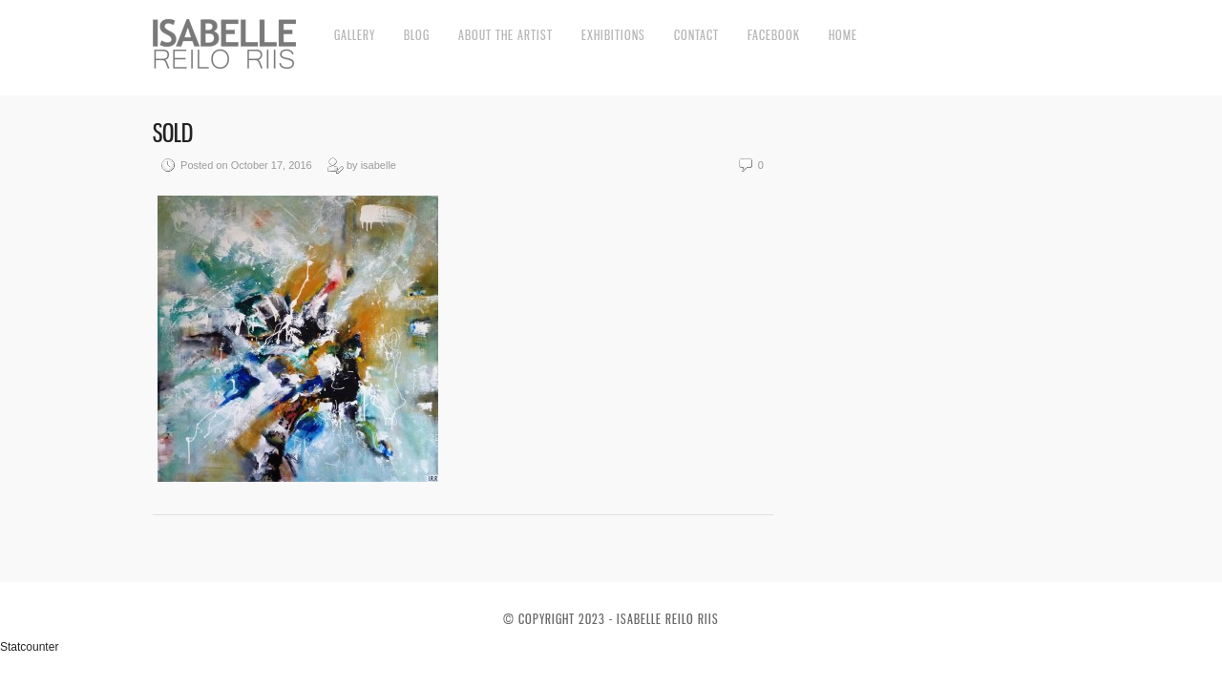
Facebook (774, 35)
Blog (417, 35)
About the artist (505, 35)
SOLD (173, 133)
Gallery (354, 35)
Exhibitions (613, 35)
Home (843, 35)
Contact (696, 35)
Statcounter (29, 647)
